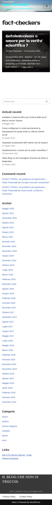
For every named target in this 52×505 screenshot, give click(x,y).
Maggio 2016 (8, 345)
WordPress (35, 502)
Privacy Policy (9, 496)
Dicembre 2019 (9, 260)
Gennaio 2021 (8, 241)
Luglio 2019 (7, 270)
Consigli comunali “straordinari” (35, 182)
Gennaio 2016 (8, 359)
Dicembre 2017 (9, 307)
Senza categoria (9, 426)
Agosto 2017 (8, 322)
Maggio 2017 (8, 336)
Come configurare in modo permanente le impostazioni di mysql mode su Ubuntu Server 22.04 (23, 131)
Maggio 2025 (8, 208)
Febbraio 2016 (9, 355)
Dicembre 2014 (9, 402)
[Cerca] (23, 101)
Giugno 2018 (8, 293)
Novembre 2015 (9, 369)
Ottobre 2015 (8, 373)
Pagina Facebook (10, 458)
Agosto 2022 (8, 213)
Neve (14, 502)
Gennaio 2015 (8, 397)
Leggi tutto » (27, 67)
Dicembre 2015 (9, 364)
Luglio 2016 (7, 340)
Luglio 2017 (7, 326)
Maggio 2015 (8, 383)
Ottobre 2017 (8, 312)
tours (4, 440)
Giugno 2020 (8, 256)
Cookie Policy (25, 496)
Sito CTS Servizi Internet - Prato (17, 455)
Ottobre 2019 (8, 265)
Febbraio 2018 (9, 298)
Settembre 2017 (9, 317)
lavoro (5, 416)
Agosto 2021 (8, 227)
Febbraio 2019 (9, 279)
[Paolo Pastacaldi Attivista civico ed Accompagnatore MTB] (17, 6)
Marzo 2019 (7, 274)
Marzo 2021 (7, 237)
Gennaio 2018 (8, 303)
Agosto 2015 (8, 378)
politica (5, 421)
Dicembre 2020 (9, 246)
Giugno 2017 (8, 331)
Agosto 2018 (8, 289)
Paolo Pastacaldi (14, 51)
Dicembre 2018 (9, 284)
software (6, 431)
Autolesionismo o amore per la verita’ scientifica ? (24, 41)
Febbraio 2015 (9, 392)
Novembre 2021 (9, 218)
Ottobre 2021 (8, 222)
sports (5, 435)
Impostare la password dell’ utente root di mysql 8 (25, 142)
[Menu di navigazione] (46, 6)
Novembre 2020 (9, 251)
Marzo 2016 (7, 350)
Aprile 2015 (7, 388)
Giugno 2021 (8, 232)
